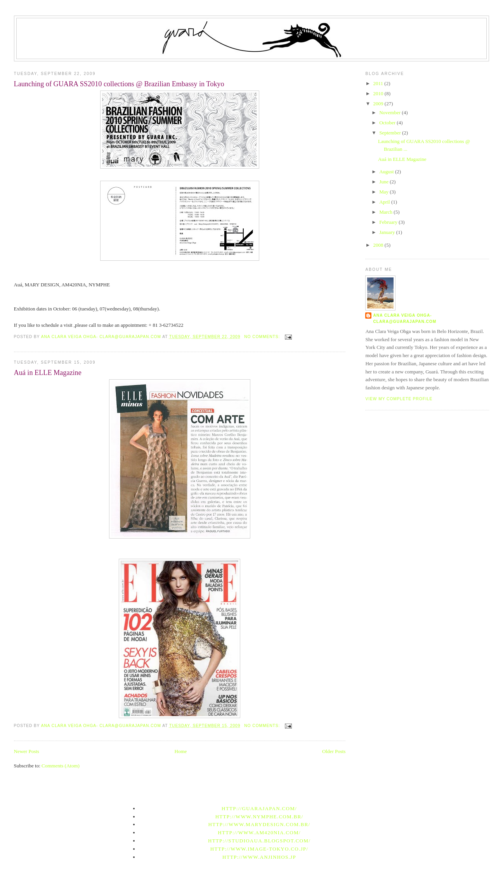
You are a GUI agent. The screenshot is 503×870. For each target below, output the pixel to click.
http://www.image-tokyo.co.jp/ (259, 849)
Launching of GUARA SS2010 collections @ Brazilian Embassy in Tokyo (119, 84)
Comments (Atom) (61, 766)
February (389, 222)
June (384, 182)
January (387, 232)
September (390, 133)
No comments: (262, 337)
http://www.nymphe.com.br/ (259, 816)
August (387, 171)
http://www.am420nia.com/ (259, 832)
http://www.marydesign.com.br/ (259, 824)
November (390, 112)
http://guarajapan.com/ (259, 808)
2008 (379, 245)
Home (181, 751)
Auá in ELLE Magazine (48, 373)
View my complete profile (398, 399)
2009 (379, 103)
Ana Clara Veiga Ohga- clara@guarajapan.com (404, 318)
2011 (379, 83)
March (386, 212)
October (388, 123)
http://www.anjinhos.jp (259, 857)
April (385, 202)
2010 (379, 93)
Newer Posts (26, 751)
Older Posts (333, 751)
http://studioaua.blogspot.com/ (259, 841)
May (384, 192)
